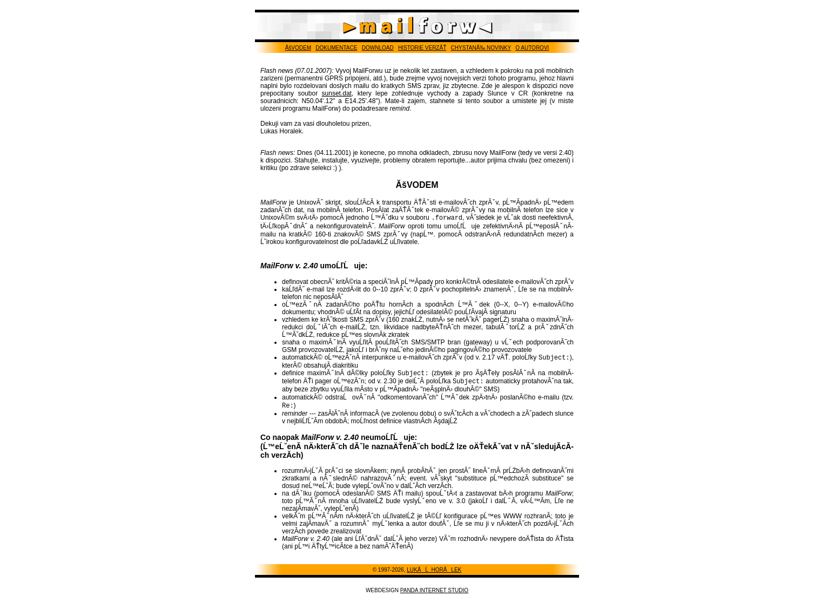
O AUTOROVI (532, 48)
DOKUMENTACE (336, 48)
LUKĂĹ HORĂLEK (434, 575)
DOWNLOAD (378, 48)
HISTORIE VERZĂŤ (422, 48)
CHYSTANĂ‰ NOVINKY (481, 48)
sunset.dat (337, 93)
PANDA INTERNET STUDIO (434, 596)
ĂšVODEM (298, 48)
